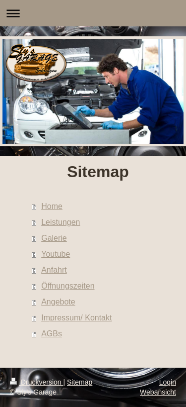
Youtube (55, 254)
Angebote (58, 302)
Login (167, 382)
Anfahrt (54, 270)
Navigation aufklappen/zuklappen (93, 13)
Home (51, 206)
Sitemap (79, 382)
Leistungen (60, 222)
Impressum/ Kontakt (76, 317)
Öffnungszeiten (67, 286)
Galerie (54, 238)
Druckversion (36, 382)
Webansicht (158, 392)
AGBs (51, 333)
